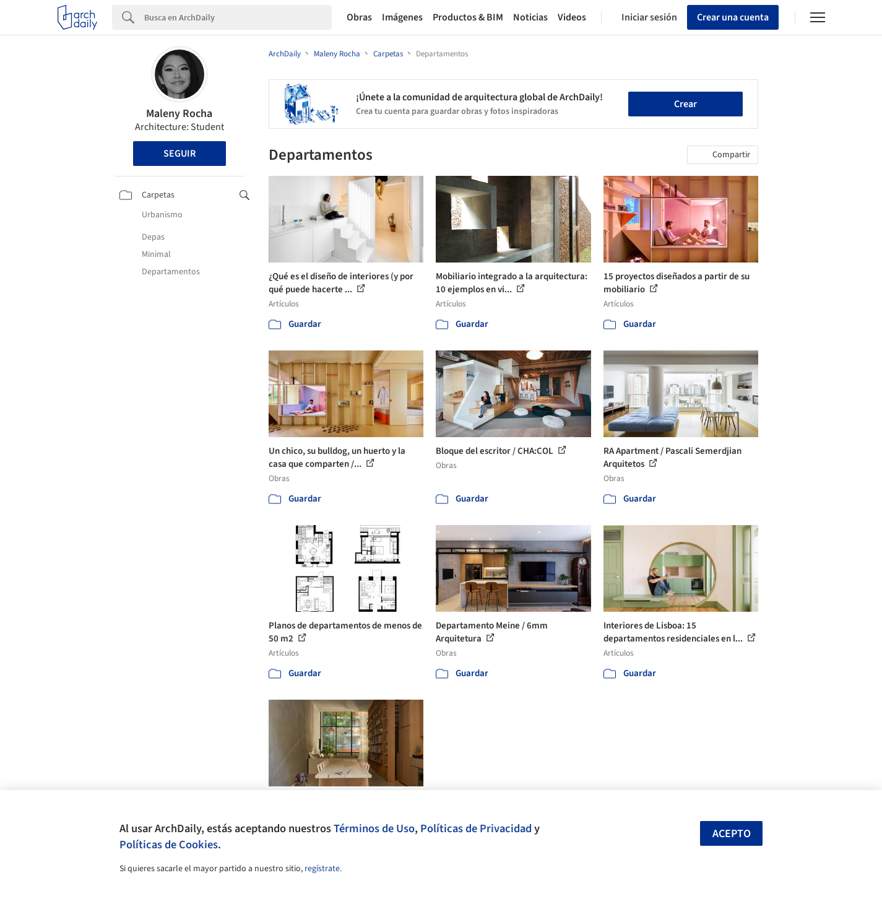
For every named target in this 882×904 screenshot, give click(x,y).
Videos (572, 17)
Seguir (179, 153)
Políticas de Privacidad (476, 828)
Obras (359, 17)
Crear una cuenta (733, 17)
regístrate (322, 869)
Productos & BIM (468, 17)
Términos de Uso (374, 828)
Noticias (530, 17)
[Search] (238, 17)
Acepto (731, 833)
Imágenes (402, 17)
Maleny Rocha (179, 113)
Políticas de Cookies (168, 845)
